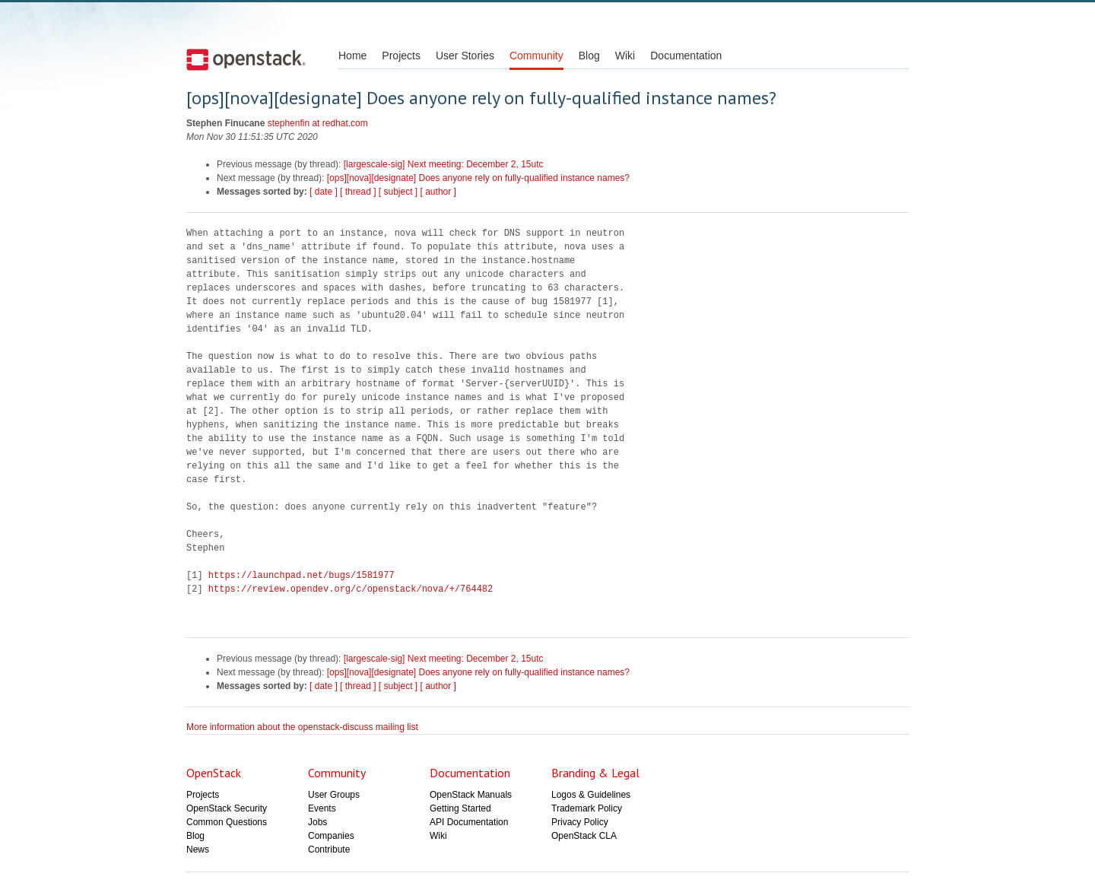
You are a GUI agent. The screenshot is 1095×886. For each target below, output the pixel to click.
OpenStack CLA (584, 835)
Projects (401, 55)
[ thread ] (358, 191)
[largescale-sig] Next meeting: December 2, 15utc (444, 164)
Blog (589, 55)
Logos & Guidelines (590, 794)
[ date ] (323, 191)
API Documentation (469, 822)
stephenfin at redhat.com (318, 123)
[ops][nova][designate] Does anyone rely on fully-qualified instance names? (478, 178)
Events (322, 808)
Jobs (317, 822)
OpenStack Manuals (471, 794)
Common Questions (226, 822)
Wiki (625, 55)
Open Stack (246, 59)
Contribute (329, 849)
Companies (331, 835)
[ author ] (438, 191)
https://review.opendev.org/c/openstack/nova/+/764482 (350, 589)
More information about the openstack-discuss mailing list (302, 727)
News (197, 849)
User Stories (465, 55)
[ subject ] (398, 191)
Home (352, 55)
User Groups (334, 794)
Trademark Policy (586, 808)
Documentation (686, 55)
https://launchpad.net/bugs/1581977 (301, 575)
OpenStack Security (226, 808)
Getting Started (460, 808)
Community (536, 55)
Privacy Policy (579, 822)
